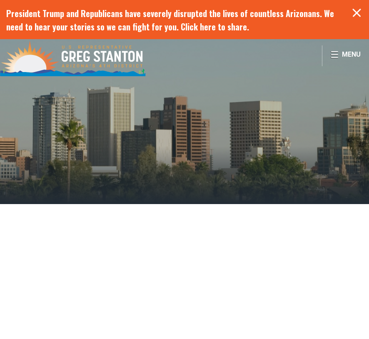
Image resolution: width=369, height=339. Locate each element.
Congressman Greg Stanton (73, 58)
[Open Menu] (345, 55)
